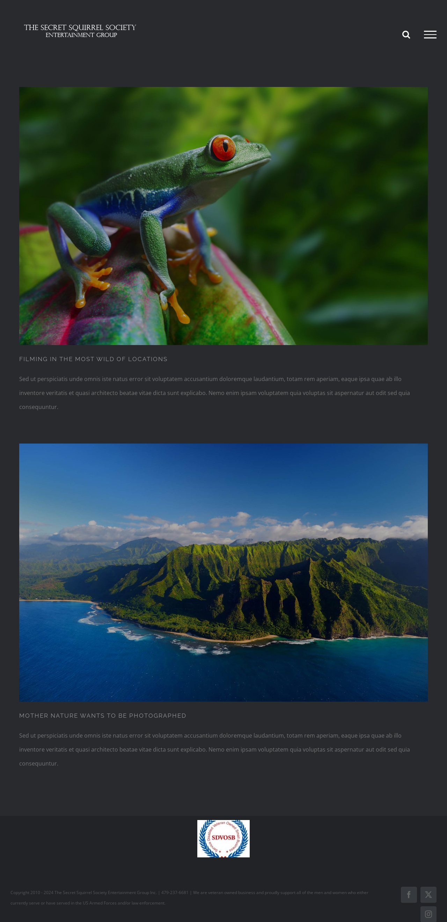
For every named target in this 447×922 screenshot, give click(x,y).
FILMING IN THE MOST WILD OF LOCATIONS (93, 359)
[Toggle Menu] (430, 34)
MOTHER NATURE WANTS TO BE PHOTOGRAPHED (102, 715)
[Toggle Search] (406, 34)
